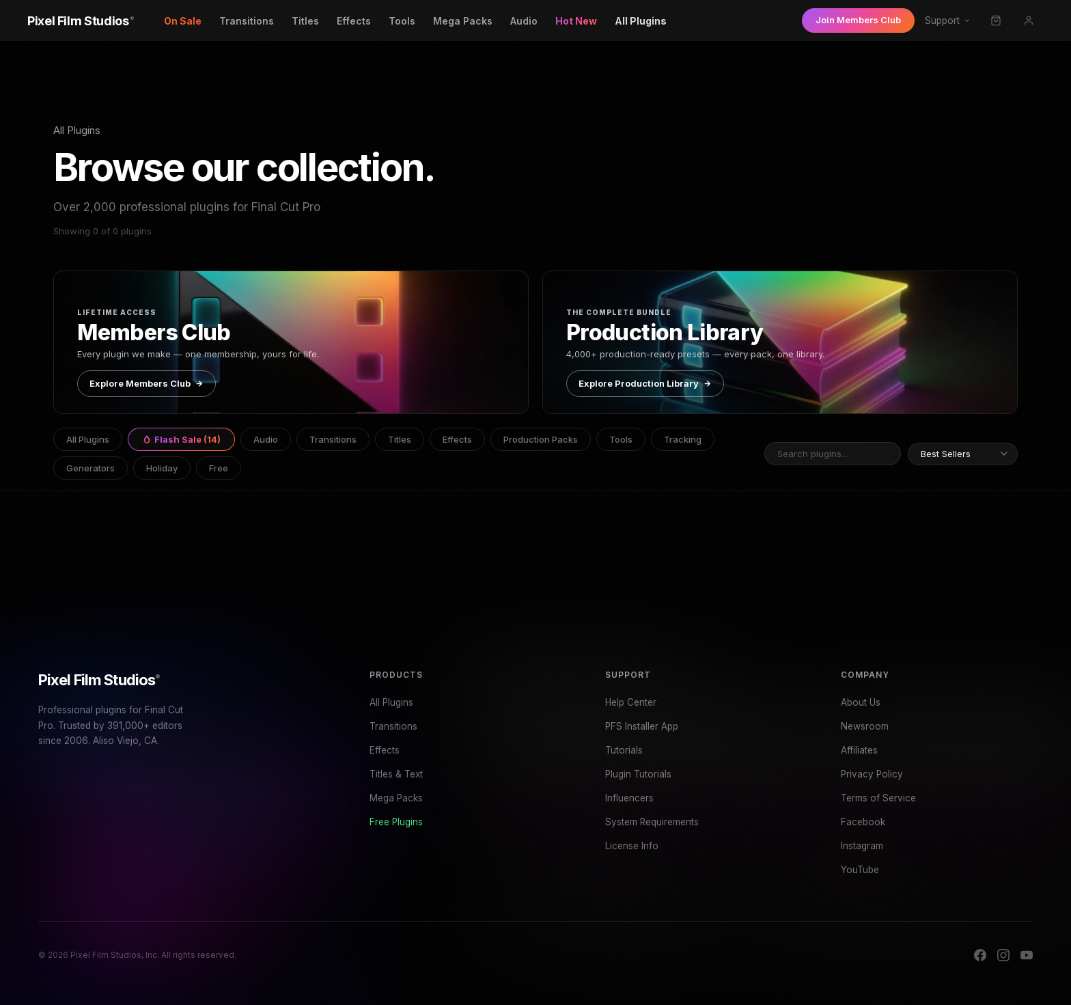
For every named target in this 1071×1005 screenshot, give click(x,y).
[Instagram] (1003, 955)
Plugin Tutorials (638, 774)
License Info (631, 845)
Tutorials (624, 750)
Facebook (863, 821)
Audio (524, 21)
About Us (860, 702)
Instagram (862, 845)
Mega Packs (462, 21)
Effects (354, 21)
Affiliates (859, 750)
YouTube (860, 869)
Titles (305, 21)
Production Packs (540, 439)
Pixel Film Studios (99, 680)
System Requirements (652, 821)
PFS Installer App (641, 726)
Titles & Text (396, 774)
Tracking (682, 439)
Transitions (246, 21)
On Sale (182, 21)
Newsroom (865, 726)
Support (948, 20)
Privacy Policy (872, 774)
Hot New (576, 21)
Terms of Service (878, 798)
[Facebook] (980, 955)
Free (218, 468)
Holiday (162, 468)
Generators (90, 468)
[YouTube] (1026, 955)
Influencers (629, 798)
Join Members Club (858, 19)
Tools (402, 21)
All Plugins (641, 21)
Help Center (630, 702)
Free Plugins (396, 821)
